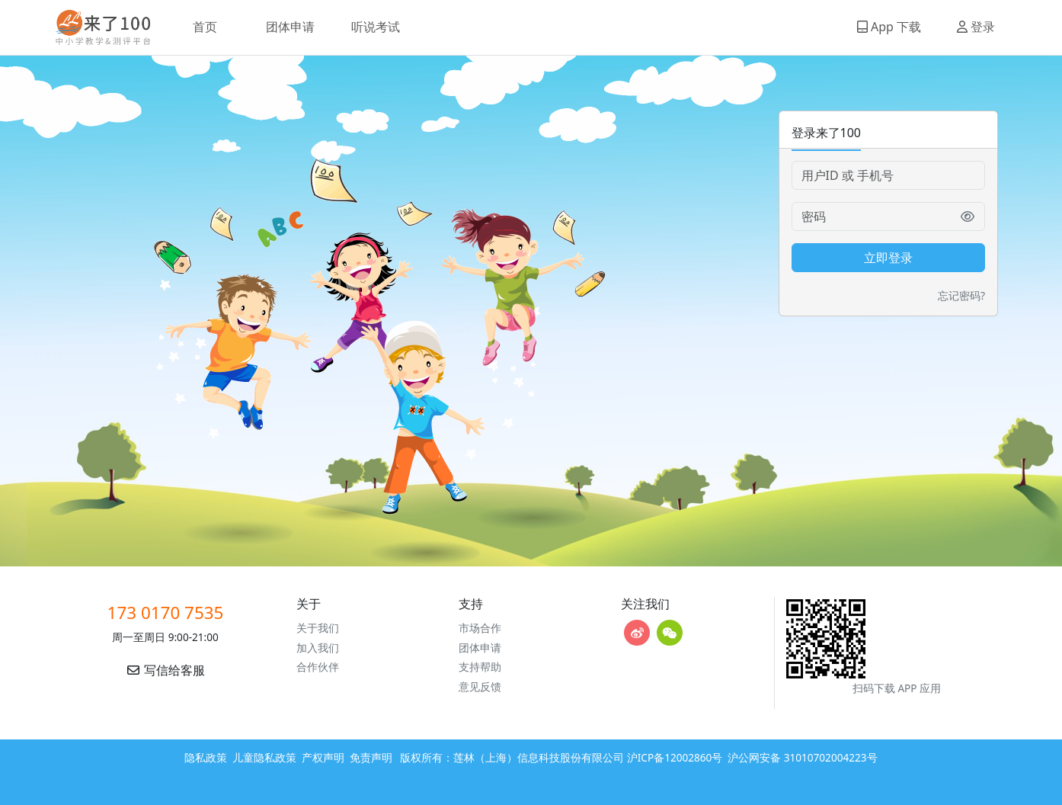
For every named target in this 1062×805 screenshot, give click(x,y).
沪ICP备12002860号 (675, 757)
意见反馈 (480, 686)
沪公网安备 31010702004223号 (802, 757)
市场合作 (480, 628)
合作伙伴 (317, 666)
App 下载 (889, 26)
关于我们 (317, 628)
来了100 (96, 27)
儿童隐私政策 (264, 757)
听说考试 (375, 26)
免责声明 (371, 757)
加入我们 (317, 647)
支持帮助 (480, 666)
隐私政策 (205, 757)
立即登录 (888, 257)
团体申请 (290, 26)
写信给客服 (165, 670)
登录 (976, 26)
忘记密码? (961, 295)
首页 (205, 26)
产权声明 (323, 757)
